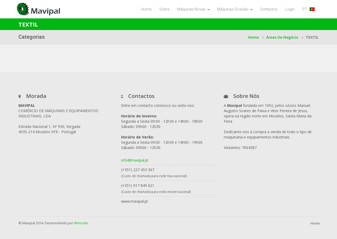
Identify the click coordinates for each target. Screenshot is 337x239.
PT (309, 9)
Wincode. (81, 223)
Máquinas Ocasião (235, 9)
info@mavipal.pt (134, 160)
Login (290, 9)
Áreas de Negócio (282, 37)
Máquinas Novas (193, 9)
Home (146, 9)
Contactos (268, 9)
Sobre (164, 9)
